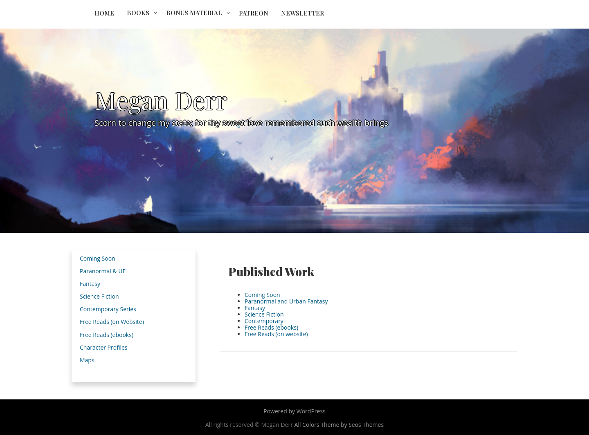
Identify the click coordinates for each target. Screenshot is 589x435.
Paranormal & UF (103, 271)
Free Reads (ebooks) (271, 327)
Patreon (253, 13)
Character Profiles (103, 347)
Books (138, 13)
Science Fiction (264, 314)
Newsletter (302, 13)
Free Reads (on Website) (112, 322)
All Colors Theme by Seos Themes (339, 424)
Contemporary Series (108, 309)
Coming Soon (262, 295)
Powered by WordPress (294, 411)
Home (104, 13)
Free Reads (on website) (276, 334)
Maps (87, 360)
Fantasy (255, 308)
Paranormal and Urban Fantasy (286, 301)
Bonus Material (194, 13)
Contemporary (264, 321)
